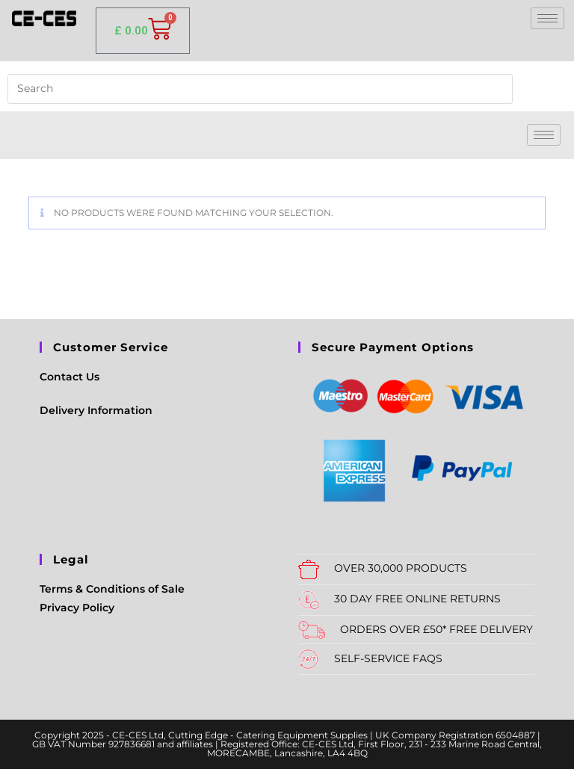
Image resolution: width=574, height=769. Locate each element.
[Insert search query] (260, 89)
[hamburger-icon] (547, 18)
